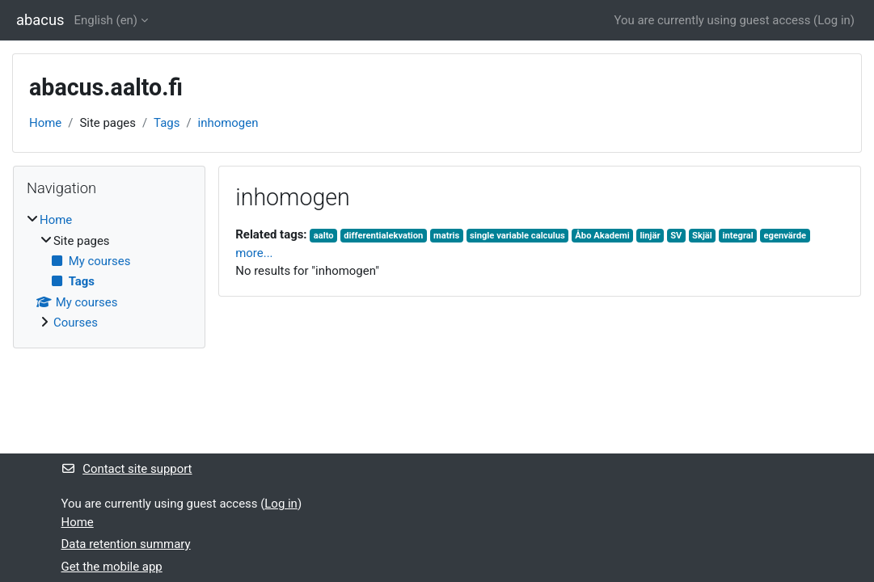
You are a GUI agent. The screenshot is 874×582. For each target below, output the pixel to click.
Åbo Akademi (602, 235)
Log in (834, 20)
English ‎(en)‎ (106, 20)
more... (253, 253)
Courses (75, 322)
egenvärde (784, 235)
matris (446, 235)
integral (737, 235)
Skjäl (702, 235)
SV (676, 235)
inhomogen (228, 123)
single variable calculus (517, 235)
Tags (166, 123)
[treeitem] (109, 271)
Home (45, 123)
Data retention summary (126, 544)
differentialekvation (383, 235)
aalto (324, 235)
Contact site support (126, 469)
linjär (650, 235)
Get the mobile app (112, 566)
